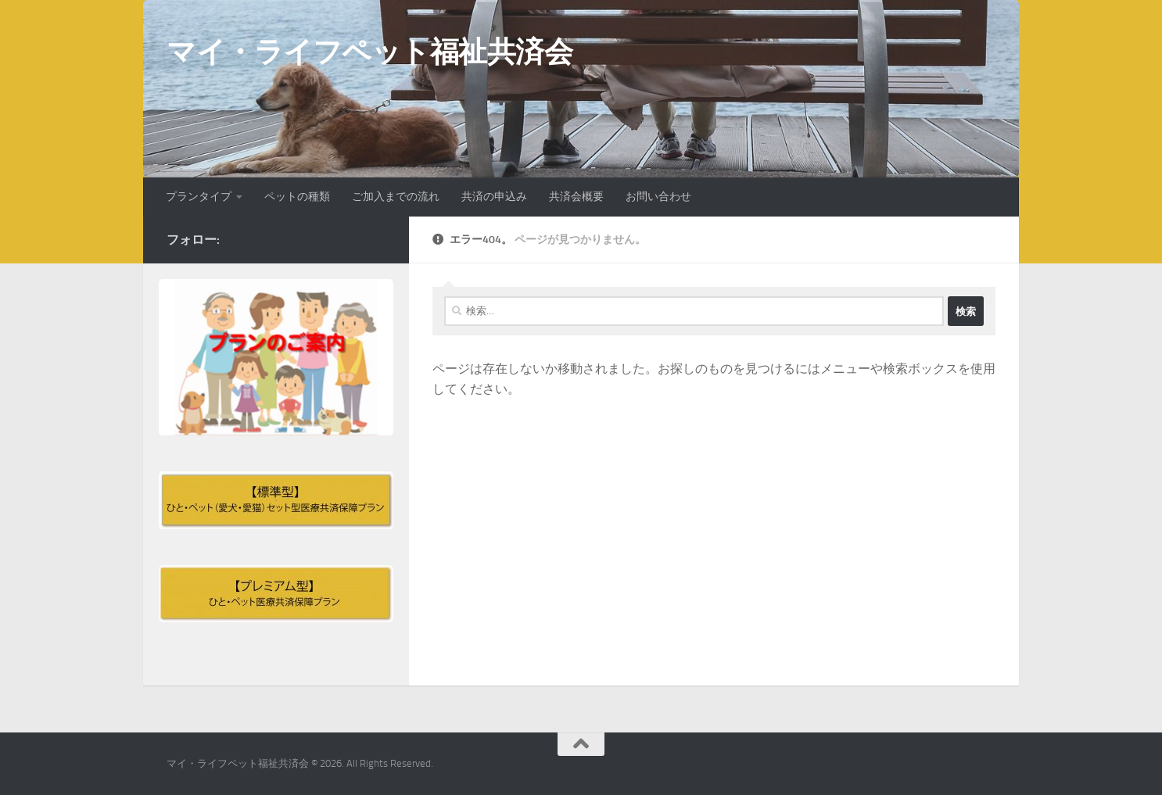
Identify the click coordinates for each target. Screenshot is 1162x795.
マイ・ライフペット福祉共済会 (369, 51)
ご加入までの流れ (395, 196)
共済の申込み (494, 196)
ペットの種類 (297, 196)
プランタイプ (198, 196)
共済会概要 (576, 196)
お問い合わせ (658, 196)
